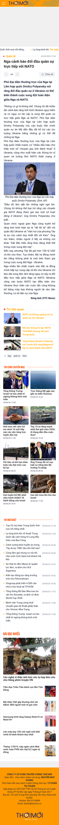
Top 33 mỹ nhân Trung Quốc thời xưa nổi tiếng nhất (31, 527)
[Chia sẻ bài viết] (47, 74)
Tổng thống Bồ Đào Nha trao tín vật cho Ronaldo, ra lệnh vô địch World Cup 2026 (31, 594)
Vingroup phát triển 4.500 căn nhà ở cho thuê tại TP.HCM (31, 585)
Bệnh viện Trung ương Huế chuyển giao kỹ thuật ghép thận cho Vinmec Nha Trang (31, 606)
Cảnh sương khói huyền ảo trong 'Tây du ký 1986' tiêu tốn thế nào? (31, 546)
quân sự (17, 356)
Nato (25, 356)
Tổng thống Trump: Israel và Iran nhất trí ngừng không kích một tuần (31, 617)
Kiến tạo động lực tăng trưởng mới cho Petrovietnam (31, 577)
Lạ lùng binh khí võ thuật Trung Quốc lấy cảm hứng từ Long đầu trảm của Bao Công (31, 537)
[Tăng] (17, 74)
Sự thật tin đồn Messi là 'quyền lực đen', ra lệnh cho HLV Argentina (31, 567)
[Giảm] (6, 74)
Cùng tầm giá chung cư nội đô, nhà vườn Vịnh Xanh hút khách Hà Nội (31, 556)
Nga (9, 356)
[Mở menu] (3, 3)
